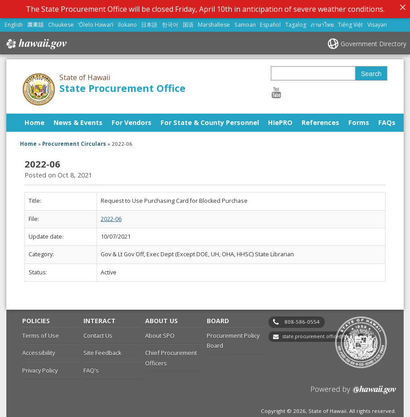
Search (371, 71)
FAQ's (91, 368)
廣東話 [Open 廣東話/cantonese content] (35, 22)
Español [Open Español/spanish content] (270, 22)
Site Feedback (102, 351)
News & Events (78, 120)
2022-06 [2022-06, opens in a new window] (111, 216)
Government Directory (373, 41)
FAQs (386, 120)
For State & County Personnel (210, 120)
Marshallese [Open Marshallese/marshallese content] (214, 22)
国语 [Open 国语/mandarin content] (188, 22)
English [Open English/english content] (14, 22)
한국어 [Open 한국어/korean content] (170, 22)
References (320, 120)
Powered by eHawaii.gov (353, 390)
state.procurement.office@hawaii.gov (325, 334)
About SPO (160, 333)
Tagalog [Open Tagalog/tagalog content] (295, 22)
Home (34, 120)
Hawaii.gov (35, 41)
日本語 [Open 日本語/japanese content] (149, 22)
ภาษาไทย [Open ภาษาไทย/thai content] (322, 22)
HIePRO (280, 120)
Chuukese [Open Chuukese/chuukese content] (61, 22)
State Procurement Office (122, 86)
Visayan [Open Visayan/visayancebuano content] (377, 22)
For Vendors (131, 120)
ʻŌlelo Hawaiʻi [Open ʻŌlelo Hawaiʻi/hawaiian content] (95, 22)
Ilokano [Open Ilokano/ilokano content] (127, 22)
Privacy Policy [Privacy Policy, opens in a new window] (40, 368)
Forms (358, 120)
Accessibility (38, 351)
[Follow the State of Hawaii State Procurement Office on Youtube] (276, 89)
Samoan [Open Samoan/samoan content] (245, 22)
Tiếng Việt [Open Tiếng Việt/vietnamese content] (350, 22)
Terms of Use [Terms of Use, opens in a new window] (40, 333)
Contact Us (97, 333)
